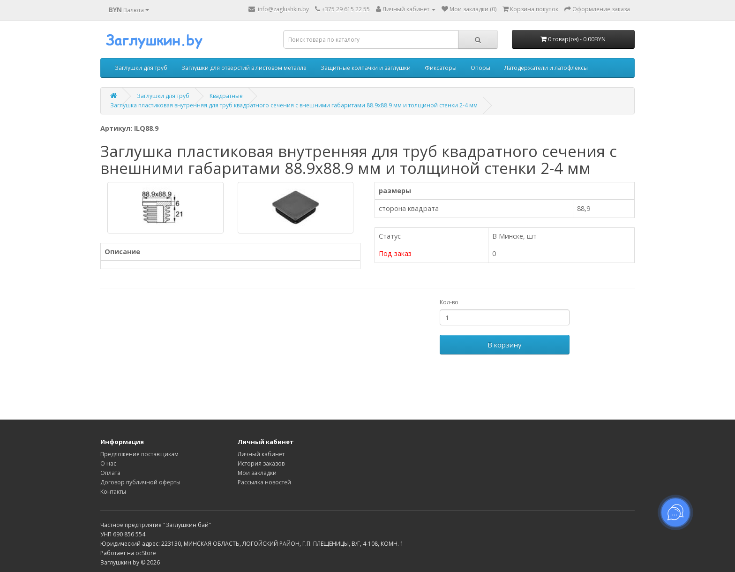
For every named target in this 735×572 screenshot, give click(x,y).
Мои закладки (257, 473)
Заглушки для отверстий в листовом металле (244, 68)
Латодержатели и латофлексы (546, 68)
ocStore (145, 553)
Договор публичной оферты (140, 482)
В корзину (505, 344)
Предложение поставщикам (139, 454)
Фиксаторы (441, 68)
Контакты (113, 492)
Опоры (480, 68)
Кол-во (449, 302)
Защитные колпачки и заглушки (366, 68)
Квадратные (226, 96)
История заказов (261, 463)
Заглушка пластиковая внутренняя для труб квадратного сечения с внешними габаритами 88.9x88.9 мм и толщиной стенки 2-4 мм (294, 105)
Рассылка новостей (264, 482)
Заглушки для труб (141, 68)
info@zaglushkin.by (278, 9)
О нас (108, 463)
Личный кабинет (261, 454)
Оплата (110, 473)
